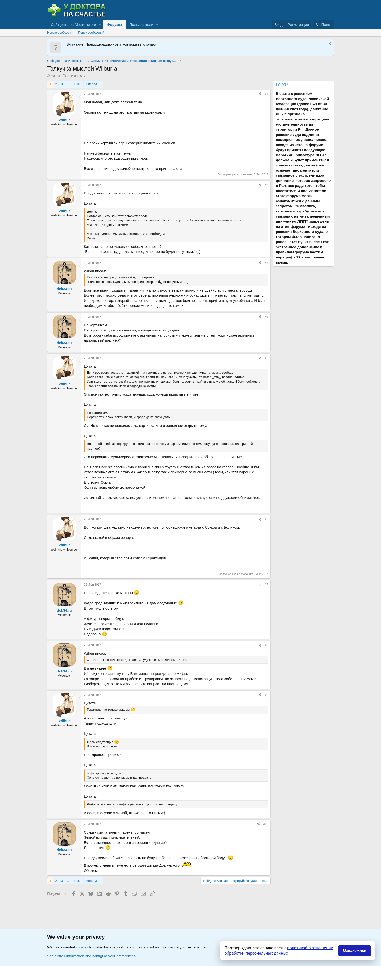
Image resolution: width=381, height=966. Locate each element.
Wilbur (55, 76)
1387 (77, 84)
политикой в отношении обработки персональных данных (279, 950)
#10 (265, 824)
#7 (266, 584)
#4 (266, 317)
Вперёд (91, 84)
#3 (266, 263)
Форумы (114, 24)
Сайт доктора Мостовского (73, 24)
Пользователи (141, 24)
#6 (266, 519)
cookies (82, 947)
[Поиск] (323, 24)
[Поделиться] (260, 94)
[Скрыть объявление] (329, 44)
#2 (266, 185)
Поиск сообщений (91, 32)
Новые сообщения (60, 32)
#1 (266, 94)
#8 (266, 645)
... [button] (68, 84)
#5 (266, 358)
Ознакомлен (354, 950)
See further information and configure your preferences (91, 956)
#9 (266, 695)
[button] (99, 24)
